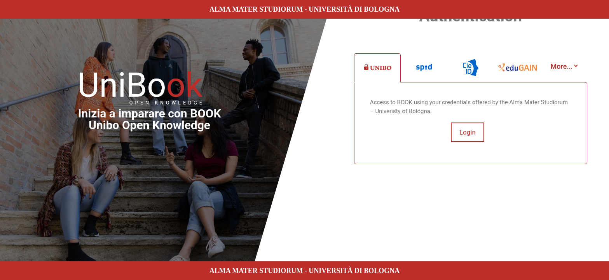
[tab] (377, 68)
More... (562, 66)
